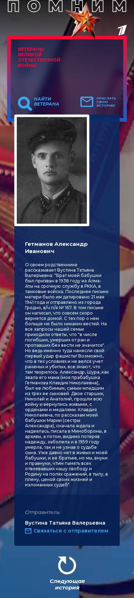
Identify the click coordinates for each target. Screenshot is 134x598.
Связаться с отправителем (71, 530)
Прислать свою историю (106, 102)
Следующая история (67, 584)
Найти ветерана (46, 102)
